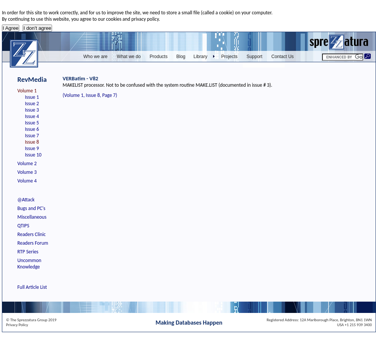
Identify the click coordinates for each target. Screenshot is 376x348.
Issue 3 (32, 110)
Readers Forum (32, 243)
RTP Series (27, 251)
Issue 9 (32, 148)
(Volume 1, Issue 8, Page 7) (90, 95)
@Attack (26, 199)
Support (254, 56)
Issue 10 (33, 155)
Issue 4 (32, 116)
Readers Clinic (31, 234)
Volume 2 (27, 163)
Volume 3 (27, 172)
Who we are (95, 56)
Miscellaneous (31, 217)
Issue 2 (32, 103)
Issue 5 (32, 123)
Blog (180, 56)
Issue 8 (32, 142)
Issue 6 (32, 129)
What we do (129, 56)
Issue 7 (32, 135)
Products (158, 56)
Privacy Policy (17, 324)
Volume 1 (27, 90)
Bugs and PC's (31, 208)
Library (200, 56)
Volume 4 (27, 181)
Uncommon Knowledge (29, 263)
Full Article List (32, 287)
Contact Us (283, 56)
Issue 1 (32, 97)
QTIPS (23, 225)
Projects (229, 56)
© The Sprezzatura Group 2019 (31, 319)
